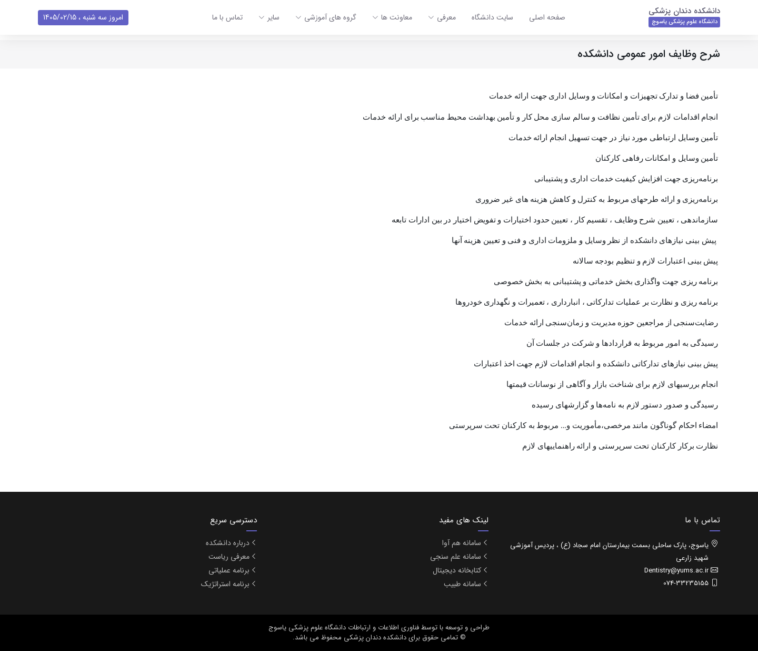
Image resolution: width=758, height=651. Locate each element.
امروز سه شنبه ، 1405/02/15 (83, 17)
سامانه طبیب (462, 584)
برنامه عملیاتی (229, 570)
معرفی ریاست (229, 556)
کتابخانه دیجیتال (457, 570)
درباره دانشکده (228, 543)
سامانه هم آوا (461, 543)
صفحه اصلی (547, 17)
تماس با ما (227, 17)
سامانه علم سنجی (455, 556)
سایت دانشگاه (492, 17)
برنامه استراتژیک (225, 584)
